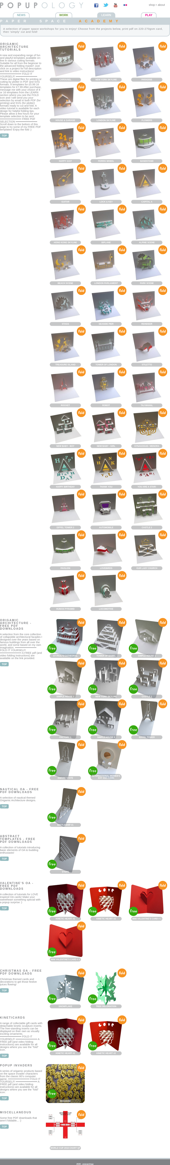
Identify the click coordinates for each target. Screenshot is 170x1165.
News (21, 15)
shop (152, 4)
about (161, 4)
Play (148, 15)
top (4, 135)
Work (63, 15)
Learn (106, 15)
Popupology (7, 10)
